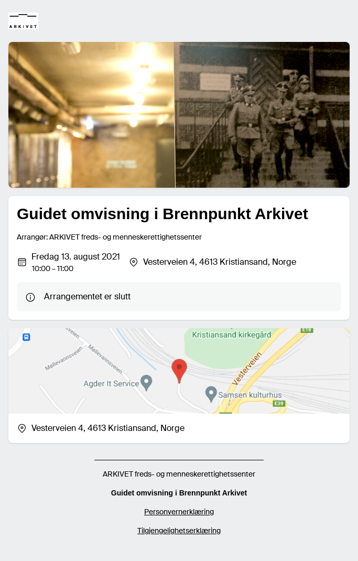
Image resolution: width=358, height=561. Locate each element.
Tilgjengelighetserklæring (179, 530)
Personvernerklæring (179, 511)
